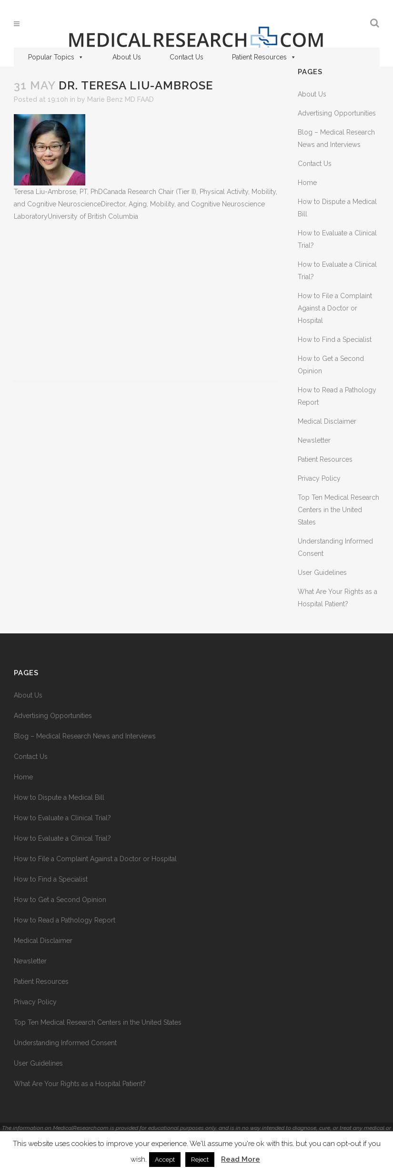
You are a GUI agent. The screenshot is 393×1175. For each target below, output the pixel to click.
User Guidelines (322, 572)
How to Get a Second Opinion (60, 899)
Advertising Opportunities (337, 113)
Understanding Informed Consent (65, 1043)
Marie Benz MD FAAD (120, 99)
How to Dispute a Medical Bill (59, 797)
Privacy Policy (319, 478)
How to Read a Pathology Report (64, 920)
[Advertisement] (146, 302)
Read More (240, 1159)
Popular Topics (56, 57)
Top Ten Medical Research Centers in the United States (338, 510)
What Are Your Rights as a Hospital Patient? (80, 1084)
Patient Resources (264, 57)
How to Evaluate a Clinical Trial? (62, 818)
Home (307, 182)
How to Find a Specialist (335, 339)
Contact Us (186, 57)
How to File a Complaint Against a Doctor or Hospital (335, 308)
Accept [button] (165, 1159)
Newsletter (314, 440)
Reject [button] (200, 1159)
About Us (126, 57)
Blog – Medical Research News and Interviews (85, 736)
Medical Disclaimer (327, 421)
